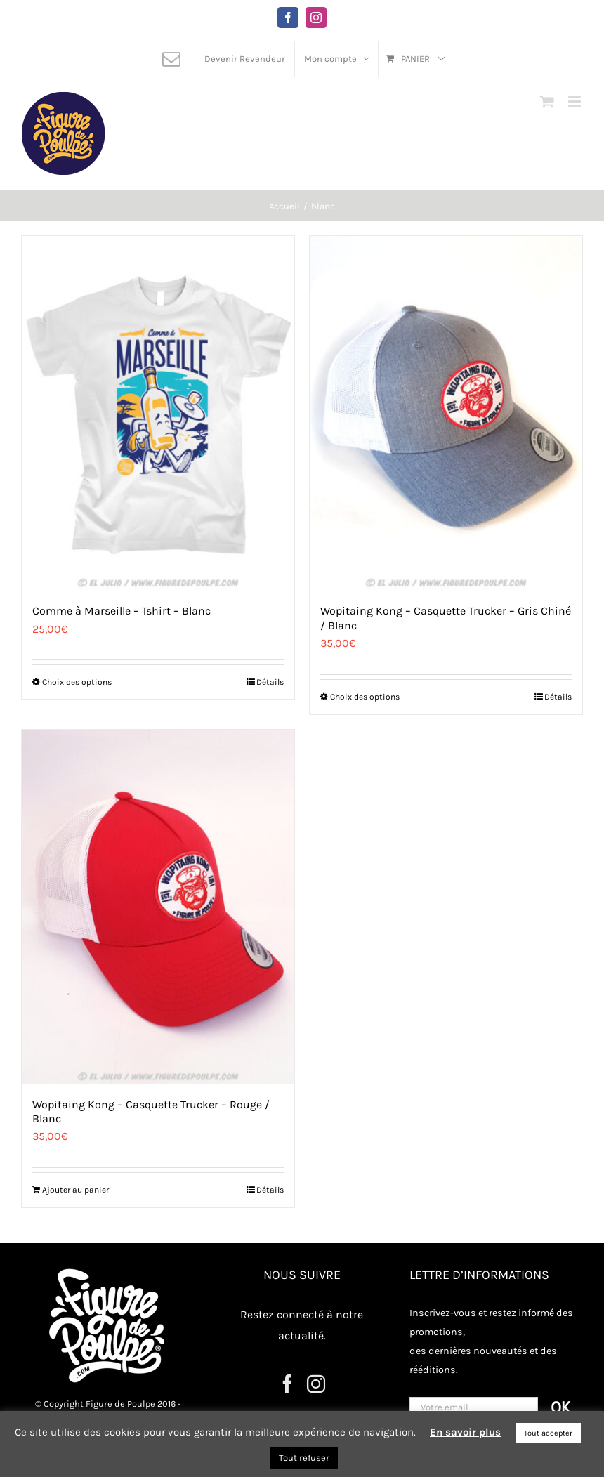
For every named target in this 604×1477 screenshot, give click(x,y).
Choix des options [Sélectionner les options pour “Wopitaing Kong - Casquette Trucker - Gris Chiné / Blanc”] (365, 697)
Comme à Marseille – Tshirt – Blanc (121, 610)
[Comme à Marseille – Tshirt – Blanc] (158, 413)
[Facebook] (287, 1383)
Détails (270, 682)
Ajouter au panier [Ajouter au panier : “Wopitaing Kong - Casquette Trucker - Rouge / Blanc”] (75, 1190)
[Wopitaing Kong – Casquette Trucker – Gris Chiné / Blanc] (446, 413)
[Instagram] (316, 1383)
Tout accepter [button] (548, 1433)
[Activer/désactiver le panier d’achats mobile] (547, 101)
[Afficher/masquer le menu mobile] (575, 101)
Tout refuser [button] (304, 1457)
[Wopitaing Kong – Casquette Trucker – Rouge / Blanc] (158, 907)
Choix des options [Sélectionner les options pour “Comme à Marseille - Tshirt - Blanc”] (77, 682)
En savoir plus (465, 1432)
